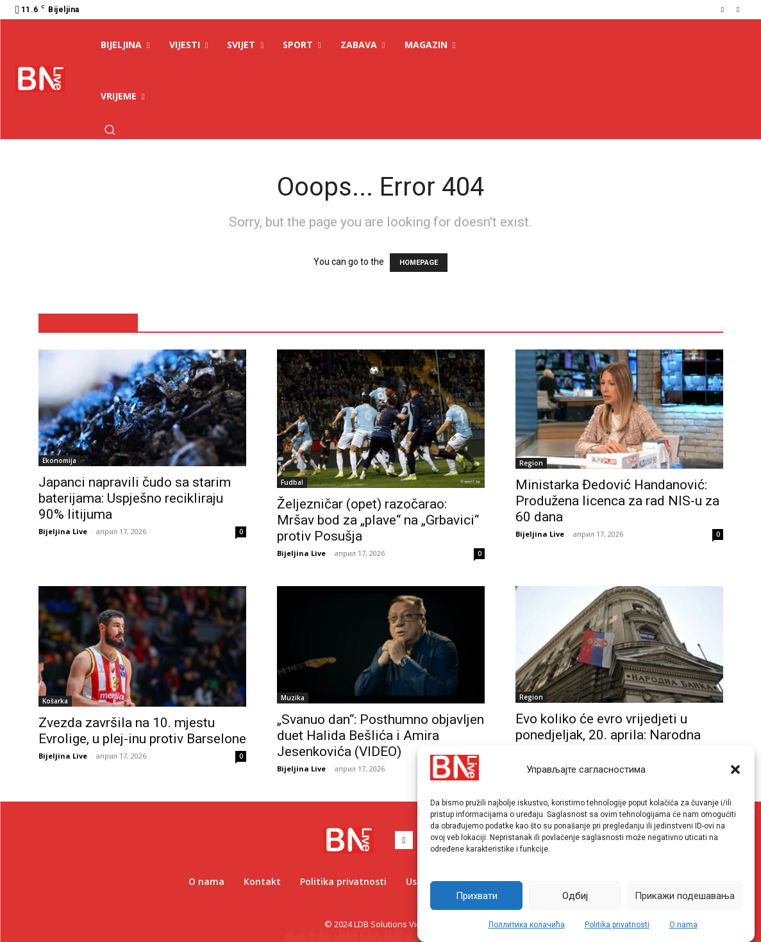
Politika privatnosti (617, 924)
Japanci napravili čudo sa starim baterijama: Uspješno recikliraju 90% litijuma (134, 498)
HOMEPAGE (418, 262)
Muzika (293, 697)
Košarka (55, 700)
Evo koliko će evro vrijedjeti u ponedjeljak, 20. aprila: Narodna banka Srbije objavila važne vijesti (614, 735)
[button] (735, 769)
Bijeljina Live (62, 531)
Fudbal (292, 482)
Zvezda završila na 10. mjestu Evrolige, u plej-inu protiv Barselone (142, 730)
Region (531, 462)
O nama (683, 924)
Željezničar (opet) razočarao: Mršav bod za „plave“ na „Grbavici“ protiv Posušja (378, 520)
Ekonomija (59, 460)
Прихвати (477, 896)
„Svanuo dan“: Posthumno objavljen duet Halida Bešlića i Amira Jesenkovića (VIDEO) (380, 735)
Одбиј (575, 896)
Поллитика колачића (527, 924)
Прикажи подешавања (685, 896)
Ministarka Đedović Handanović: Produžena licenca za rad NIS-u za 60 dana (617, 501)
